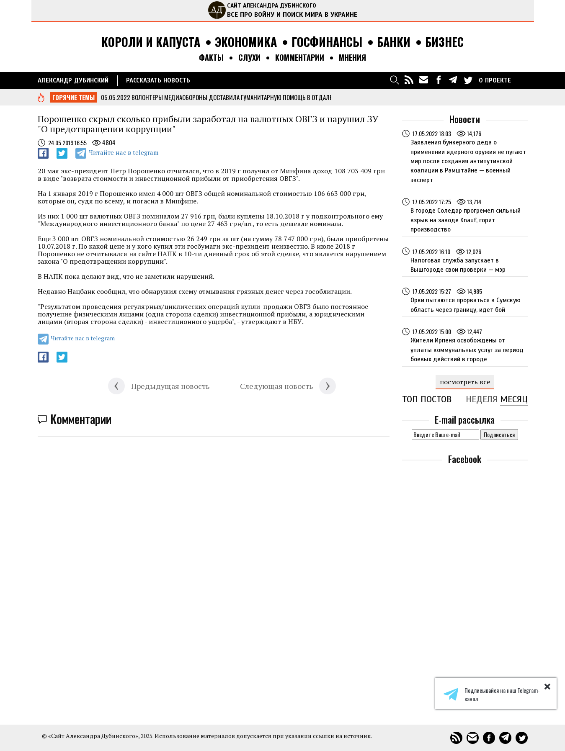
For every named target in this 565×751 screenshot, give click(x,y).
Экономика (246, 42)
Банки (393, 42)
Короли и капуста (150, 42)
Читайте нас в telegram (123, 152)
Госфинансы (327, 42)
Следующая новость (276, 386)
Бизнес (444, 42)
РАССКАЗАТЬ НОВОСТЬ (158, 80)
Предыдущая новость (170, 386)
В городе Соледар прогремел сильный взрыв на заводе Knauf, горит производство (465, 220)
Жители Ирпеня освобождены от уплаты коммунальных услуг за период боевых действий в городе (467, 350)
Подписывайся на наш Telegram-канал (492, 694)
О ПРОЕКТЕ (495, 80)
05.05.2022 (115, 97)
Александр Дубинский (73, 80)
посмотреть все (465, 381)
